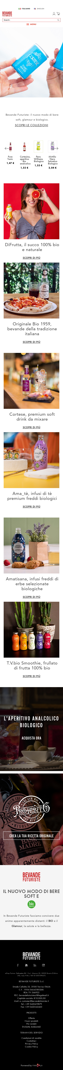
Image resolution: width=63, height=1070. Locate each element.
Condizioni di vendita (31, 1038)
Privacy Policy (31, 1043)
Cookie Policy (31, 1046)
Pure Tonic (10, 158)
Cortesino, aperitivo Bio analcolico (25, 160)
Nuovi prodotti (31, 1020)
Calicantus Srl (21, 973)
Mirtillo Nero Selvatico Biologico (53, 160)
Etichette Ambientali (31, 1026)
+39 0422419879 (33, 1004)
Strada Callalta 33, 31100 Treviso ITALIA (31, 986)
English (40, 8)
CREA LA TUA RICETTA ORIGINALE (31, 835)
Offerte (31, 1018)
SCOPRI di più (31, 257)
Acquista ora (31, 737)
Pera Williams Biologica (39, 159)
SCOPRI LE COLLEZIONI (31, 125)
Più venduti (31, 1023)
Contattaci (31, 1040)
